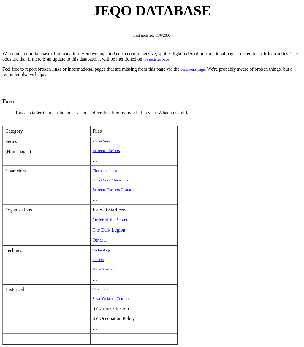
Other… (100, 240)
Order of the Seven (111, 219)
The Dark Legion (109, 229)
